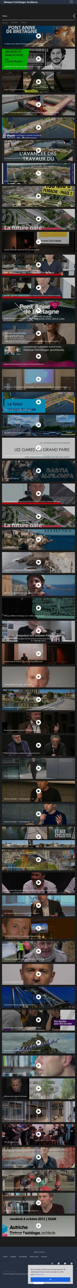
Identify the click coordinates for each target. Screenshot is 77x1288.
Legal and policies (9, 1271)
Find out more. (39, 1274)
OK (50, 1279)
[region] (50, 1274)
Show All (5, 23)
